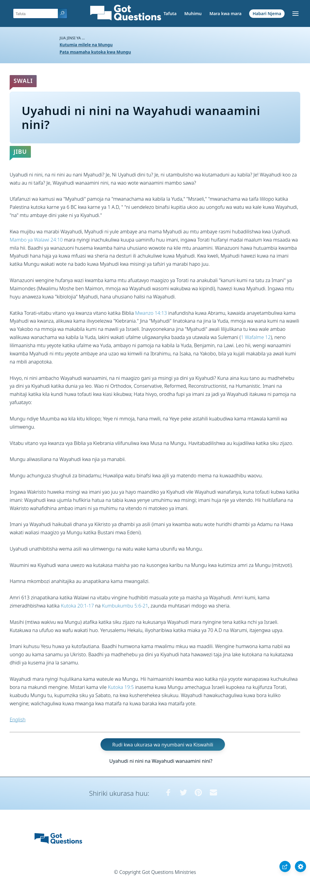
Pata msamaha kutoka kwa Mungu (95, 52)
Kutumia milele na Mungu (86, 45)
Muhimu (193, 13)
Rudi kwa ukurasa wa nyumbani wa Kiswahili (162, 744)
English (17, 719)
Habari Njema (267, 13)
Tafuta (169, 13)
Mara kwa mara (225, 13)
